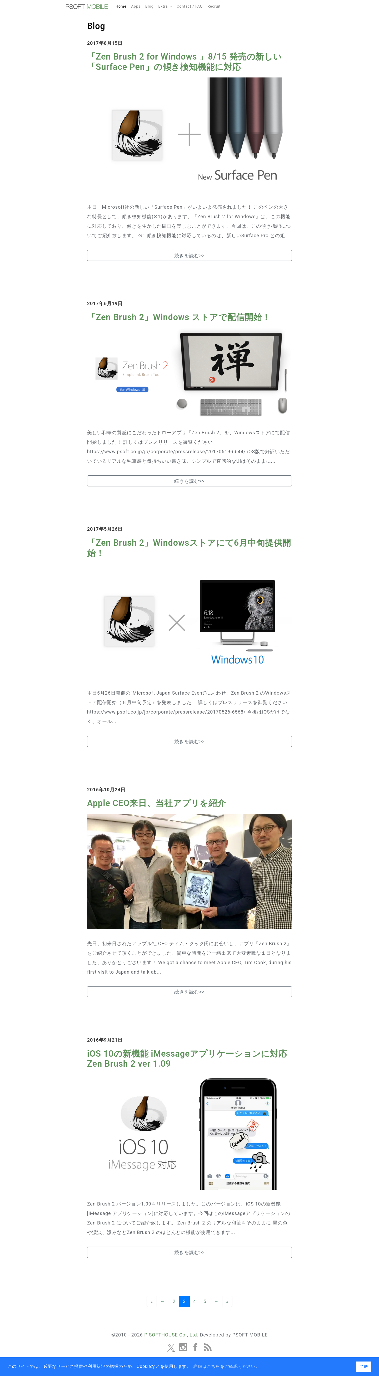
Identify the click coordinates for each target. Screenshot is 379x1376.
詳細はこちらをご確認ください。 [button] (226, 1366)
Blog (149, 6)
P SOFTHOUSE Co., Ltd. (171, 1335)
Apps (136, 6)
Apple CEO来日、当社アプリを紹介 (156, 803)
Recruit (214, 6)
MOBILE (87, 6)
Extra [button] (163, 6)
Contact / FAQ (190, 6)
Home (122, 5)
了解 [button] (364, 1366)
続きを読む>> (189, 255)
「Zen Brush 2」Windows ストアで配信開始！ (179, 317)
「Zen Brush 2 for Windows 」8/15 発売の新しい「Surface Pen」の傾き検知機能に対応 (184, 62)
